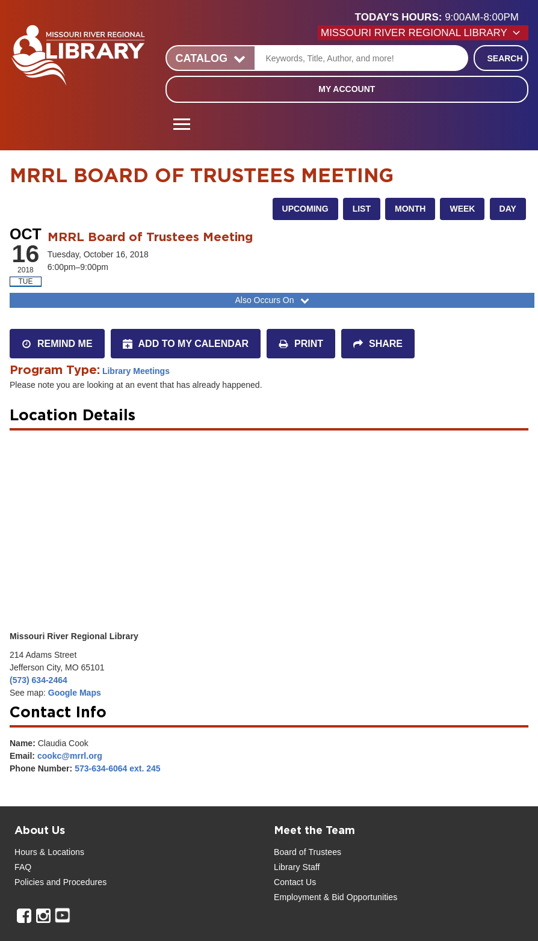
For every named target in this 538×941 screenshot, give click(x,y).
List (362, 208)
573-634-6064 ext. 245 (117, 768)
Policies (29, 882)
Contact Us (295, 882)
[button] (441, 17)
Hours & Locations (49, 852)
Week (462, 208)
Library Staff (297, 867)
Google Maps (74, 692)
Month (410, 208)
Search (504, 58)
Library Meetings (136, 371)
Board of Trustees (307, 852)
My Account (346, 89)
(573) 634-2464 (38, 680)
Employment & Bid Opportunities (335, 897)
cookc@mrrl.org (69, 756)
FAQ (22, 867)
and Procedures (75, 882)
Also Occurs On (273, 300)
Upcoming (305, 208)
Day (507, 208)
